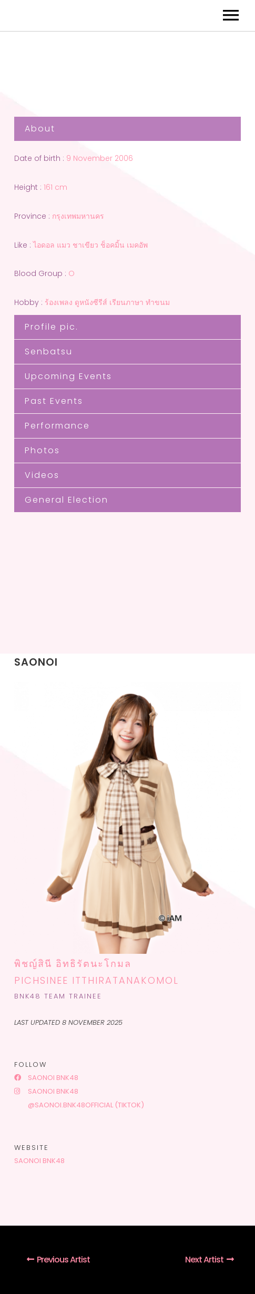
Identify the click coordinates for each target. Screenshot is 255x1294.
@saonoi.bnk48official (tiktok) (85, 1105)
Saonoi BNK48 (46, 1078)
